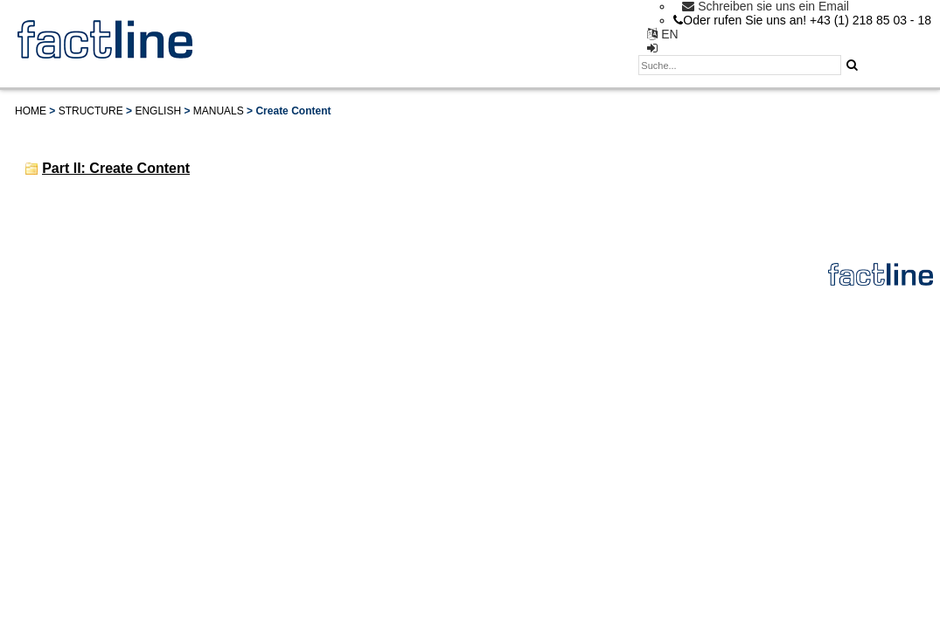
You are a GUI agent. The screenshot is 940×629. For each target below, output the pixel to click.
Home (30, 111)
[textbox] (739, 65)
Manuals (218, 111)
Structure (91, 111)
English (158, 111)
